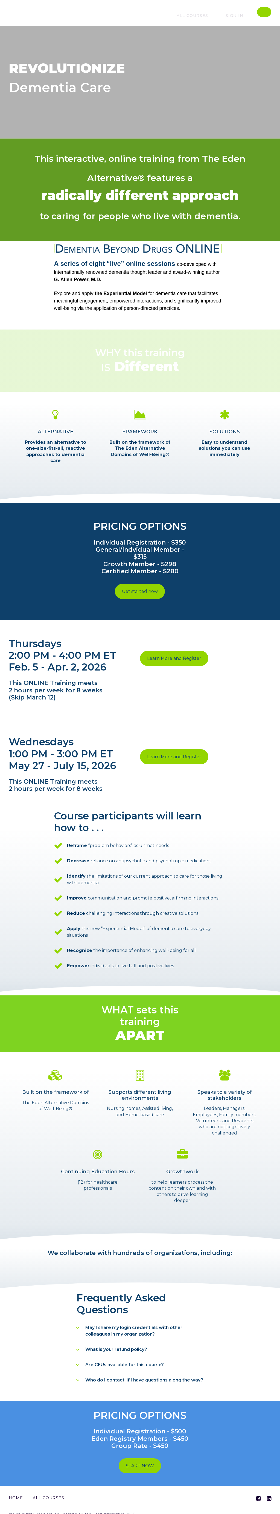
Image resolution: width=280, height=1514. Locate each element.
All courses (204, 15)
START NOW (140, 1462)
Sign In (238, 15)
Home (16, 1490)
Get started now (140, 591)
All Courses (48, 1490)
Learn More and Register (174, 654)
